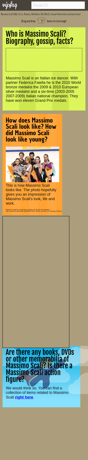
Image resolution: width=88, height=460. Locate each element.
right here (24, 397)
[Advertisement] (36, 281)
